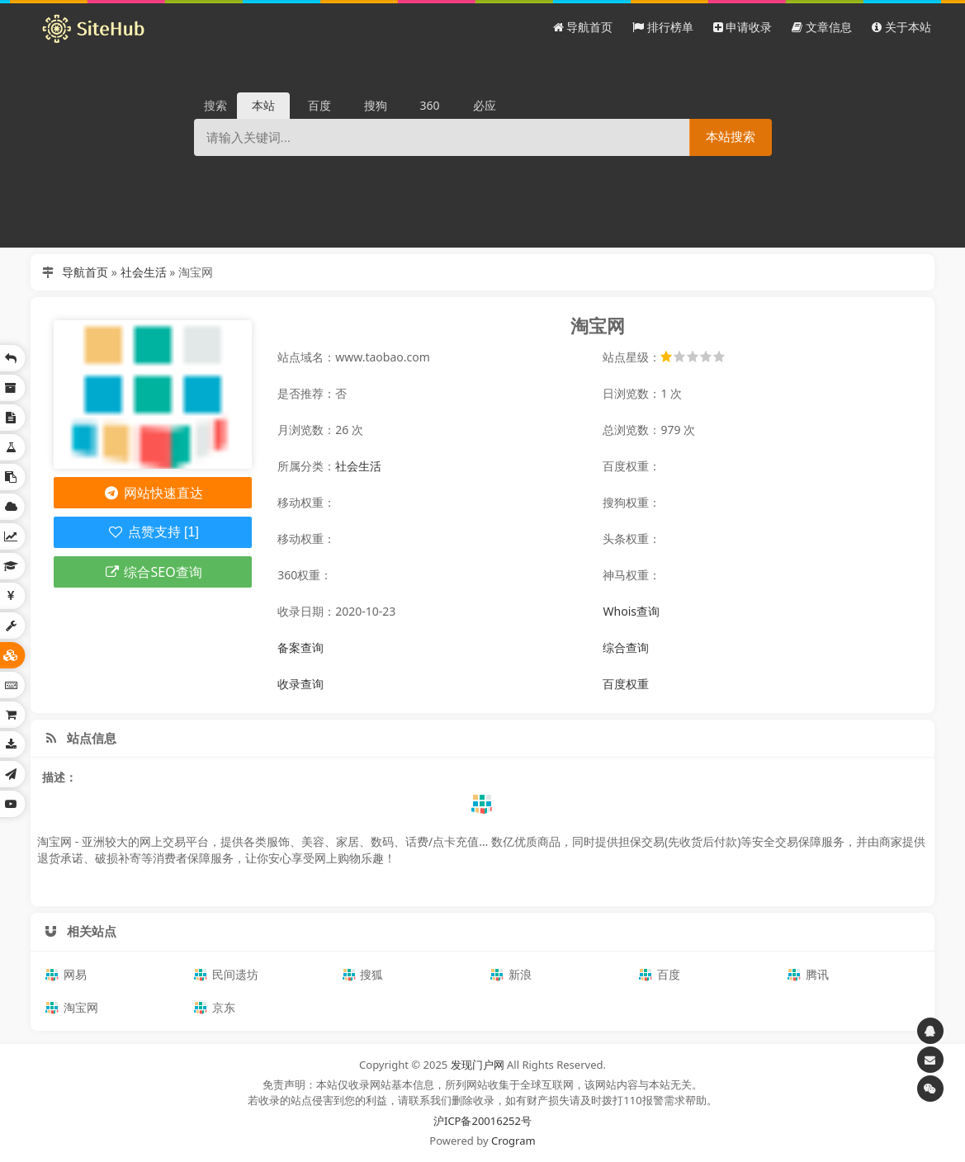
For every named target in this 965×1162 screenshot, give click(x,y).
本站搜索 (730, 137)
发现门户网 (477, 1064)
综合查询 (626, 647)
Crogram (513, 1140)
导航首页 (85, 272)
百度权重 (626, 684)
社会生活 (144, 272)
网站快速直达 (153, 493)
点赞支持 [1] (153, 532)
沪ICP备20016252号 (482, 1120)
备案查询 (300, 647)
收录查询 (300, 684)
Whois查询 (631, 611)
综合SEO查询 (153, 572)
